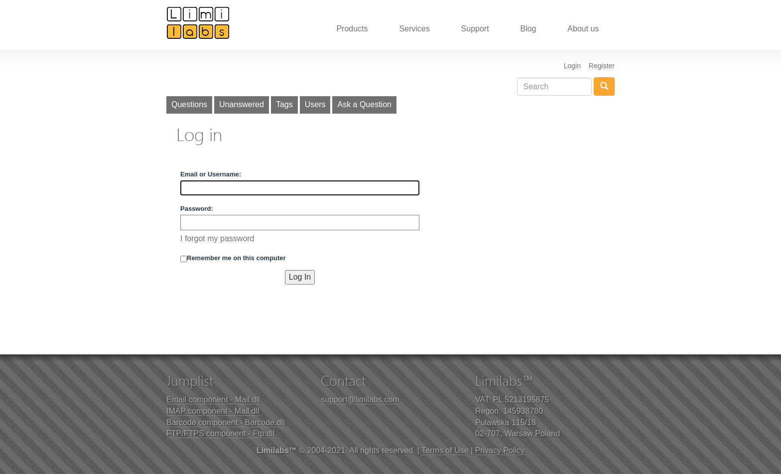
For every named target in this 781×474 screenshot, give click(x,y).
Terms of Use (444, 450)
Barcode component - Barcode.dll (225, 422)
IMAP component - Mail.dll (212, 411)
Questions (189, 104)
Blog (528, 28)
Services (414, 28)
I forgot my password (217, 238)
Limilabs (198, 22)
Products (352, 28)
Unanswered (241, 104)
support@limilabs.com (360, 399)
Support (475, 28)
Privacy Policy (500, 450)
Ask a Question (364, 104)
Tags (284, 104)
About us (583, 28)
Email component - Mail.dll (213, 399)
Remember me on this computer (233, 258)
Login (572, 66)
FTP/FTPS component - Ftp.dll (220, 433)
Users (315, 104)
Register (602, 66)
